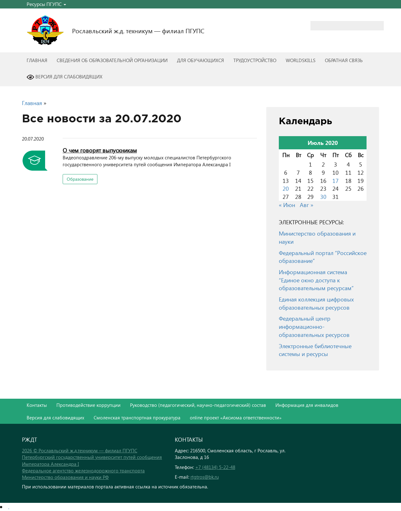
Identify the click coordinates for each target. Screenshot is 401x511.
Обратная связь (344, 60)
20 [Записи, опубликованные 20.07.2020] (286, 188)
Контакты (37, 405)
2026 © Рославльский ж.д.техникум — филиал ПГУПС (79, 450)
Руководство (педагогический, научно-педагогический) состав (198, 405)
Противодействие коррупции (88, 405)
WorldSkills (300, 60)
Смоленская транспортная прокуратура (137, 417)
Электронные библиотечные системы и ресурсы (315, 350)
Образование (80, 179)
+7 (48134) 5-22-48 (215, 467)
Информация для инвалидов (306, 405)
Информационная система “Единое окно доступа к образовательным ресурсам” (316, 280)
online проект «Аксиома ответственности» (236, 417)
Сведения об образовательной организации (112, 60)
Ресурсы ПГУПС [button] (46, 4)
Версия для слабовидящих (64, 77)
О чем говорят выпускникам (100, 150)
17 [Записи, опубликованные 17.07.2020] (335, 180)
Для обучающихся (200, 60)
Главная (37, 60)
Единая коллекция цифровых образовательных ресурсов (316, 303)
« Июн (287, 205)
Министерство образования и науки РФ (65, 477)
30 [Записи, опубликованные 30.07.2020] (323, 196)
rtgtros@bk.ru (204, 477)
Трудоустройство (254, 60)
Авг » (306, 205)
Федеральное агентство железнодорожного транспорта (83, 470)
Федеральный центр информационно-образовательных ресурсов (314, 326)
